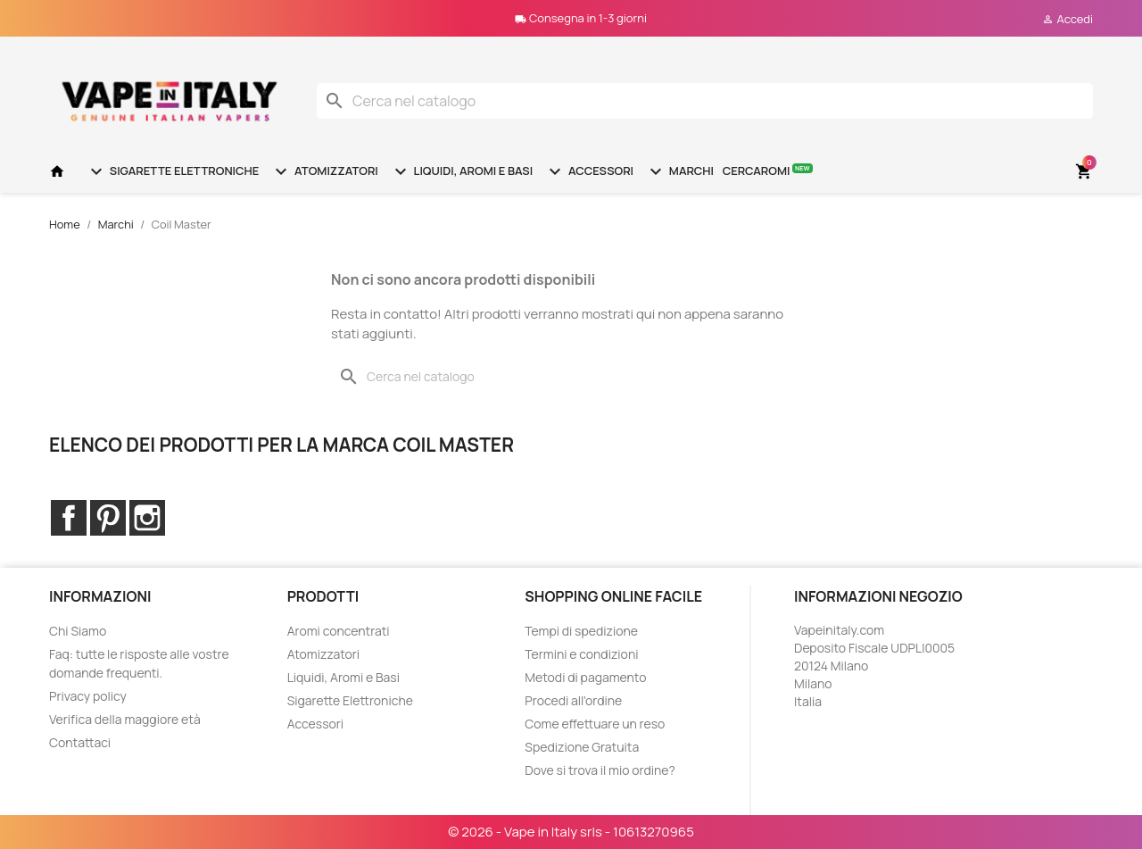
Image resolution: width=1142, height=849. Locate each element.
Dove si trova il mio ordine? (600, 770)
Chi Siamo (77, 630)
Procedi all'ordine (573, 700)
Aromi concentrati (338, 630)
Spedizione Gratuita (582, 746)
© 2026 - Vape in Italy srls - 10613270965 (571, 831)
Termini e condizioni (581, 653)
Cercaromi (768, 170)
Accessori (588, 171)
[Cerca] (705, 101)
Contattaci (80, 742)
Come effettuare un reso (595, 723)
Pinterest (108, 518)
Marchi (679, 171)
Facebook (69, 518)
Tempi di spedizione (581, 630)
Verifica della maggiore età (125, 719)
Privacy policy (88, 695)
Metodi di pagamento (585, 677)
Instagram (147, 518)
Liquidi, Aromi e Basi (461, 171)
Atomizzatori (323, 171)
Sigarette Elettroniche (172, 171)
